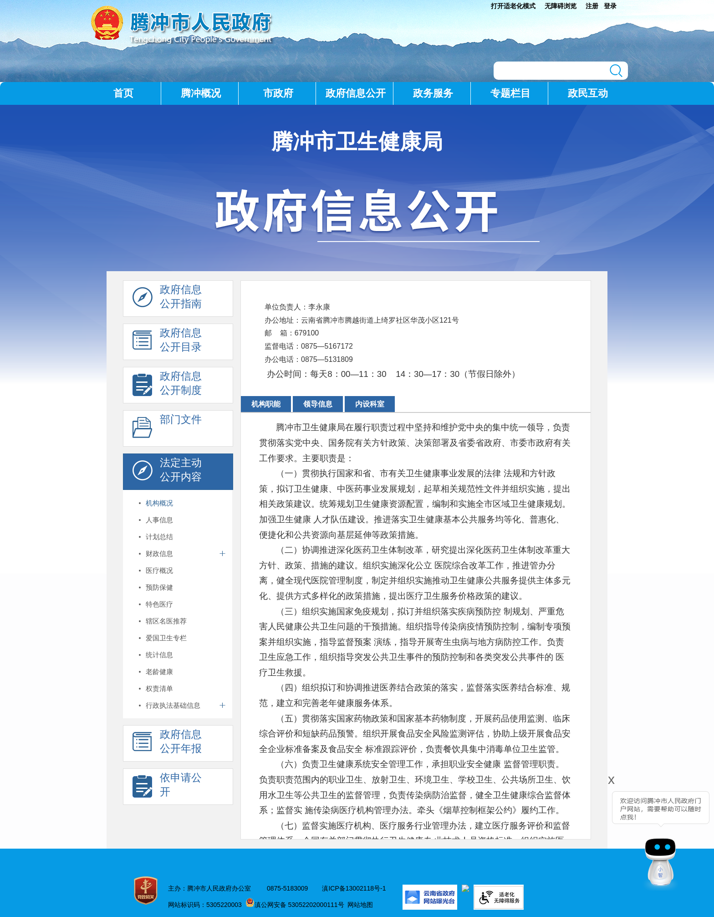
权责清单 (159, 688)
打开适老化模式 (513, 6)
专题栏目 (510, 93)
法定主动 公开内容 (167, 472)
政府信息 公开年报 (167, 743)
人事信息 (159, 520)
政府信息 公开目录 (167, 342)
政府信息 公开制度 (167, 385)
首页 (123, 93)
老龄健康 (159, 671)
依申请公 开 (167, 787)
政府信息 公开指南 (167, 298)
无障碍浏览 (560, 6)
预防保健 (159, 587)
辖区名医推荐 (166, 621)
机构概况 (159, 503)
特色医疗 (159, 604)
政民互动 (588, 93)
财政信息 (159, 553)
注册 (592, 6)
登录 (610, 6)
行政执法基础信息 (173, 705)
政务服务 (433, 93)
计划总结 (159, 537)
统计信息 (159, 655)
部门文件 (167, 428)
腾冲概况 (201, 93)
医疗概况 (159, 570)
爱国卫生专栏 (166, 638)
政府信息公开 (356, 93)
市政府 (278, 93)
